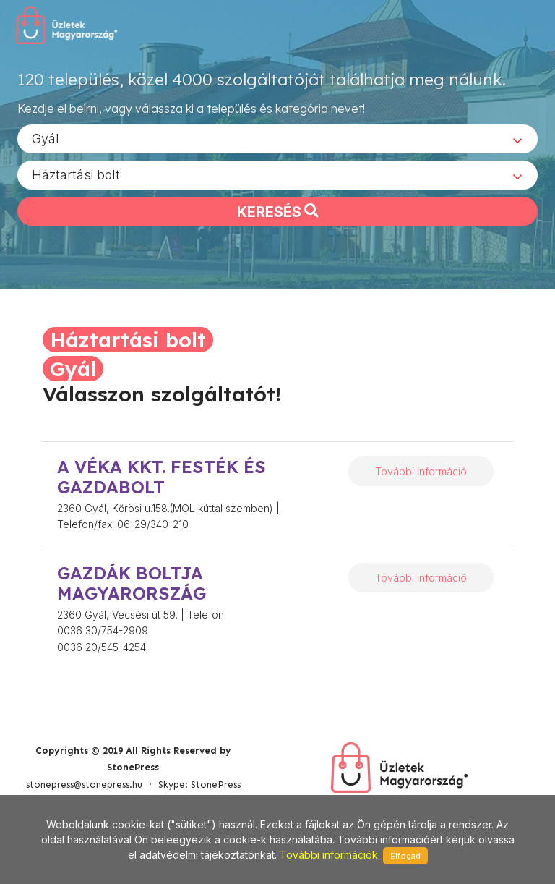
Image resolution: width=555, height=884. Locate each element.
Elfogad (405, 856)
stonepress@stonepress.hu (84, 784)
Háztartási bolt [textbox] (76, 174)
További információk (329, 855)
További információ (421, 471)
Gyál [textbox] (45, 137)
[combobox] (277, 138)
